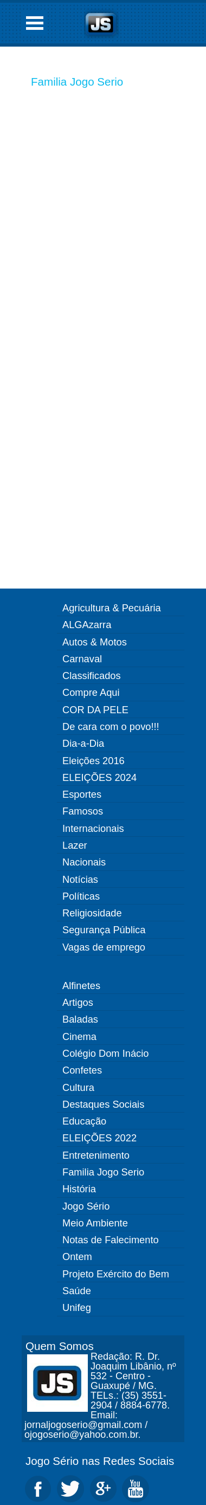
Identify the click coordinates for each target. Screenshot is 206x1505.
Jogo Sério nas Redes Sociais (99, 1461)
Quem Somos (59, 1346)
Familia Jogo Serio (77, 81)
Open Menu (35, 23)
